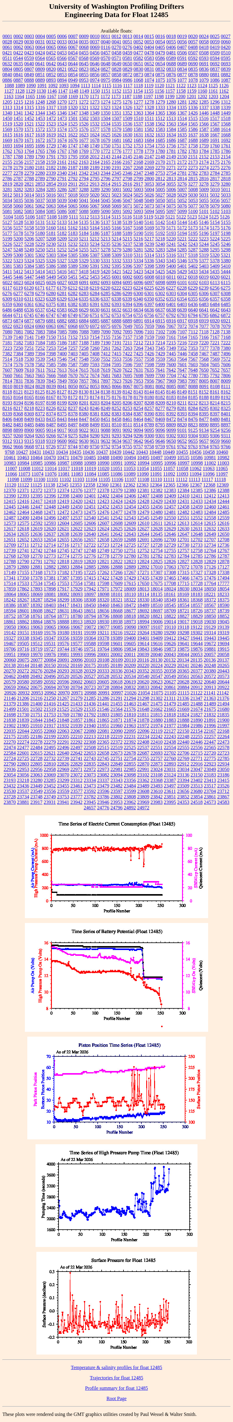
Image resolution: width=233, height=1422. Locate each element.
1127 (9, 91)
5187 (105, 233)
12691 (143, 539)
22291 (63, 742)
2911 (72, 184)
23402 (197, 780)
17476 (210, 577)
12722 (90, 545)
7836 (29, 381)
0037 (95, 41)
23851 (170, 796)
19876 (197, 649)
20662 (23, 687)
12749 (103, 550)
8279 (171, 408)
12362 (129, 484)
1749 (95, 145)
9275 (73, 435)
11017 (64, 468)
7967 (160, 381)
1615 (7, 134)
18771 (63, 616)
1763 (18, 151)
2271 (171, 167)
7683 (116, 375)
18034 (197, 588)
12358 (89, 484)
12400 (76, 495)
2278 (18, 173)
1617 (29, 134)
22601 (23, 753)
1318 (62, 107)
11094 (195, 474)
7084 (51, 331)
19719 (36, 649)
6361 (29, 304)
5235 (105, 244)
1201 (191, 96)
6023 (18, 282)
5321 (226, 255)
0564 (40, 58)
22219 (116, 736)
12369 (223, 484)
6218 (83, 288)
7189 (95, 342)
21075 (157, 692)
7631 (138, 370)
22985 (130, 769)
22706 (183, 753)
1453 (40, 118)
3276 (182, 184)
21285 (90, 698)
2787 (18, 178)
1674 (62, 140)
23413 (210, 780)
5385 (40, 266)
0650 (127, 63)
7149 (40, 337)
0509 (215, 52)
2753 (160, 173)
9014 (51, 430)
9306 (215, 435)
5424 (149, 271)
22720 (210, 753)
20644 (223, 681)
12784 (183, 556)
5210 (73, 238)
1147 (62, 91)
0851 (40, 74)
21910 (36, 725)
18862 (23, 621)
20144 (23, 665)
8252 (116, 408)
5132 (51, 222)
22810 (50, 763)
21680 (223, 709)
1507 (116, 118)
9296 (138, 435)
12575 (23, 523)
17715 (183, 583)
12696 (156, 539)
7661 (18, 375)
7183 (29, 342)
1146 (52, 91)
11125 (36, 484)
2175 (215, 162)
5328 (73, 260)
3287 (73, 189)
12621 (63, 528)
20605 (103, 681)
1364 (149, 112)
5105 (19, 216)
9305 (204, 435)
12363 (143, 484)
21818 (170, 714)
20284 (50, 670)
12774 (63, 556)
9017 (62, 430)
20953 (37, 692)
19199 (90, 632)
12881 (36, 567)
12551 (183, 517)
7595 (116, 364)
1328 (149, 107)
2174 (204, 162)
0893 (51, 80)
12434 (210, 501)
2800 (149, 178)
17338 (223, 572)
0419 (215, 47)
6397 (149, 304)
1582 (149, 129)
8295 (204, 408)
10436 (89, 452)
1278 (149, 102)
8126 (51, 391)
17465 (170, 577)
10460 (222, 452)
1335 (182, 107)
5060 (18, 205)
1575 (73, 129)
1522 (40, 123)
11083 (77, 474)
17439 (156, 577)
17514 (10, 583)
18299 (63, 599)
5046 (116, 200)
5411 (7, 271)
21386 (23, 703)
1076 (171, 80)
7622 (127, 370)
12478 (130, 512)
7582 (40, 364)
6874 (18, 320)
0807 (29, 69)
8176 (116, 397)
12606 (90, 523)
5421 (116, 271)
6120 (29, 288)
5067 (95, 205)
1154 (138, 91)
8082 (160, 386)
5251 (51, 249)
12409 (170, 495)
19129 (210, 627)
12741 (23, 550)
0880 (204, 74)
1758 (193, 145)
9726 (51, 446)
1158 (181, 91)
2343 (95, 173)
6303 (171, 293)
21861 (90, 720)
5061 (29, 205)
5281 (138, 249)
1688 (193, 140)
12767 (223, 550)
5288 (204, 249)
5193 (171, 233)
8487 (51, 424)
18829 (197, 616)
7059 (149, 326)
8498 (84, 424)
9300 (149, 435)
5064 (62, 205)
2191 (116, 167)
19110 (170, 627)
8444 (73, 419)
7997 (193, 381)
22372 (116, 742)
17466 (183, 577)
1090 (31, 85)
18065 (23, 594)
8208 (149, 402)
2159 (51, 162)
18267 (23, 599)
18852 (223, 616)
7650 (204, 370)
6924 (29, 326)
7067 (171, 326)
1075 (160, 80)
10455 (182, 452)
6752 (105, 315)
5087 (73, 211)
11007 (11, 468)
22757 (156, 758)
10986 (50, 463)
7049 (127, 326)
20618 (116, 681)
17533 (23, 583)
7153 (84, 337)
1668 (226, 134)
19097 (143, 627)
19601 (116, 643)
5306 (84, 255)
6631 (105, 309)
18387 (23, 605)
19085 (117, 627)
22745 (103, 758)
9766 (226, 446)
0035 (84, 41)
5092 (127, 211)
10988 (77, 463)
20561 (183, 676)
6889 (127, 320)
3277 (193, 184)
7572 (226, 359)
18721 (183, 610)
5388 (62, 266)
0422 (18, 52)
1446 (204, 112)
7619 (105, 370)
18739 (223, 610)
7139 (7, 337)
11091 (156, 474)
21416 (50, 703)
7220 (204, 342)
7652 (215, 370)
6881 (51, 320)
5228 (29, 244)
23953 (116, 802)
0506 (182, 52)
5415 (51, 271)
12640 (90, 534)
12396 (50, 495)
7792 (215, 375)
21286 (103, 698)
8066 (117, 386)
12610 (143, 523)
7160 (160, 337)
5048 (138, 200)
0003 (29, 36)
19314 (210, 632)
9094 (138, 430)
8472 (171, 419)
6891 (138, 320)
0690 (193, 63)
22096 (143, 731)
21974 (156, 725)
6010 (160, 277)
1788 (18, 156)
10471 (63, 457)
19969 (23, 654)
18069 (37, 594)
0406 (171, 47)
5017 (62, 195)
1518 (226, 118)
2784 (215, 173)
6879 (40, 320)
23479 (103, 785)
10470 (50, 457)
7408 (95, 353)
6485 (226, 304)
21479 (170, 703)
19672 (210, 643)
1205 (7, 102)
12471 (50, 512)
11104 (91, 479)
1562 (160, 123)
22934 (223, 763)
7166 (204, 337)
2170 (160, 162)
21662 (156, 709)
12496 (50, 517)
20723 (90, 687)
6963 (51, 326)
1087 (226, 80)
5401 (182, 266)
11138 (49, 484)
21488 (197, 703)
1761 (226, 145)
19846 (156, 649)
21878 (143, 720)
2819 (7, 184)
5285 (182, 249)
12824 (143, 561)
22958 (50, 769)
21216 (36, 698)
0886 (7, 80)
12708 (223, 539)
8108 (215, 386)
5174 (204, 227)
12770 (36, 556)
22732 (50, 758)
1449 (226, 112)
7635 (149, 370)
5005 (160, 189)
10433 (48, 452)
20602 (76, 681)
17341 (10, 577)
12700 (170, 539)
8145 (160, 391)
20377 (197, 670)
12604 (63, 523)
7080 (7, 331)
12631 (197, 528)
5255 (84, 249)
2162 (73, 162)
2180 (29, 167)
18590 (223, 605)
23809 (143, 796)
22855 (130, 763)
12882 (50, 567)
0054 (160, 41)
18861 (10, 621)
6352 (160, 298)
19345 (36, 638)
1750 (105, 145)
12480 (156, 512)
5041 (84, 200)
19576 (63, 643)
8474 (182, 419)
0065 (51, 47)
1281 (182, 102)
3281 (7, 189)
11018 (77, 468)
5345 (171, 260)
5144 (182, 222)
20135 (196, 660)
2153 (215, 156)
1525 (73, 123)
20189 (116, 665)
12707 (210, 539)
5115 (116, 216)
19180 (63, 632)
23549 (36, 791)
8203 (95, 402)
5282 (149, 249)
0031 (40, 41)
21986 (197, 725)
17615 (130, 583)
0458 (116, 52)
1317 (51, 107)
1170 (84, 96)
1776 (116, 151)
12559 (223, 517)
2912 (84, 184)
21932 (63, 725)
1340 (7, 112)
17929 (76, 588)
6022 (7, 282)
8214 (215, 402)
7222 (226, 342)
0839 (226, 69)
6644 (7, 315)
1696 (40, 145)
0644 (73, 63)
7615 (84, 370)
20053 (197, 654)
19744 (63, 649)
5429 (182, 271)
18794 (90, 616)
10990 (103, 463)
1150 (95, 91)
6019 (204, 277)
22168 (223, 731)
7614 (73, 370)
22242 (156, 736)
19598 (103, 643)
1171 (94, 96)
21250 (50, 698)
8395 (204, 413)
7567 (193, 359)
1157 (170, 91)
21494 (223, 703)
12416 (23, 501)
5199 (7, 238)
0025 (215, 36)
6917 (182, 320)
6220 (105, 288)
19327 (10, 638)
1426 (193, 112)
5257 (95, 249)
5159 (40, 227)
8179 (138, 397)
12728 (156, 545)
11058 (182, 468)
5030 (193, 195)
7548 (84, 359)
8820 (182, 424)
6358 (226, 298)
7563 (171, 359)
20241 (183, 665)
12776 (90, 556)
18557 (197, 605)
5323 (18, 260)
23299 (63, 780)
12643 (130, 534)
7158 (138, 337)
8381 (95, 413)
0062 (18, 47)
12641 (103, 534)
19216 (116, 632)
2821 (29, 184)
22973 (103, 769)
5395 (116, 266)
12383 (170, 490)
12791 (36, 561)
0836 (204, 69)
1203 (213, 96)
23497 (170, 785)
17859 (10, 588)
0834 (182, 69)
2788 (29, 178)
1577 (95, 129)
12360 (102, 484)
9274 (62, 435)
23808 (130, 796)
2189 (95, 167)
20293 (63, 670)
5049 (149, 200)
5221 (182, 238)
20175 (90, 665)
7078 (215, 326)
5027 (160, 195)
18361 (183, 599)
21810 (130, 714)
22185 (23, 736)
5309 (116, 255)
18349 (170, 599)
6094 (117, 282)
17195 (76, 572)
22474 (10, 747)
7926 (127, 381)
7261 (105, 348)
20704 (76, 687)
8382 (105, 413)
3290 (105, 189)
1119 (149, 85)
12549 (156, 517)
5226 (7, 244)
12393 (23, 495)
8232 (62, 408)
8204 (105, 402)
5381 (7, 266)
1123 (191, 85)
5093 (138, 211)
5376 (193, 260)
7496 (226, 353)
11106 (117, 479)
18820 (143, 616)
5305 (73, 255)
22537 (143, 747)
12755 (170, 550)
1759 (204, 145)
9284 (84, 435)
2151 (193, 156)
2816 (204, 178)
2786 (7, 178)
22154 (197, 731)
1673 (51, 140)
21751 (36, 714)
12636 (36, 534)
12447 (36, 506)
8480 (215, 419)
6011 (171, 277)
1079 (204, 80)
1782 (182, 151)
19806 (116, 649)
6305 (193, 293)
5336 (149, 260)
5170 (160, 227)
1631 (138, 134)
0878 (193, 74)
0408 (193, 47)
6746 (40, 315)
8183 (171, 397)
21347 (196, 698)
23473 (90, 785)
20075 (23, 660)
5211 (83, 238)
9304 (193, 435)
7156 (116, 337)
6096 (139, 282)
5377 (204, 260)
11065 (222, 468)
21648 (143, 709)
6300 (138, 293)
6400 (160, 304)
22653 (90, 753)
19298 (183, 632)
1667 (215, 134)
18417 (63, 605)
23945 (90, 802)
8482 (7, 424)
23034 (183, 769)
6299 (127, 293)
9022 (84, 430)
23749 (50, 796)
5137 (105, 222)
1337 (204, 107)
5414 (40, 271)
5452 (84, 277)
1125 (213, 85)
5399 (160, 266)
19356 (63, 638)
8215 (226, 402)
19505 (23, 643)
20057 (210, 654)
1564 (182, 123)
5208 (51, 238)
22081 (103, 731)
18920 (90, 621)
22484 (36, 747)
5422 (127, 271)
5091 (116, 211)
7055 (138, 326)
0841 (18, 74)
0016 (160, 36)
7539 (40, 359)
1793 (62, 156)
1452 (29, 118)
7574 (7, 364)
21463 (130, 703)
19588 (90, 643)
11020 (103, 468)
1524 (62, 123)
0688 (171, 63)
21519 (50, 709)
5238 (138, 244)
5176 (226, 227)
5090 (105, 211)
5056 (215, 200)
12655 (63, 539)
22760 (170, 758)
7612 (51, 370)
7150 (51, 337)
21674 (197, 709)
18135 (156, 594)
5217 (149, 238)
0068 (84, 47)
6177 (51, 288)
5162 (73, 227)
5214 (116, 238)
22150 (183, 731)
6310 (18, 298)
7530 (29, 359)
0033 (62, 41)
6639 (182, 309)
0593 (204, 58)
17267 (130, 572)
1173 (116, 96)
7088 (84, 331)
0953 (84, 80)
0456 (95, 52)
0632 (7, 63)
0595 (226, 58)
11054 (143, 468)
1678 (95, 140)
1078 (193, 80)
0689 (182, 63)
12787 (223, 556)
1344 (40, 112)
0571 (116, 58)
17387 (63, 577)
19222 (130, 632)
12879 (10, 567)
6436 (193, 304)
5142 (160, 222)
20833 (143, 687)
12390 (10, 495)
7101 (149, 331)
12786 (210, 556)
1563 (171, 123)
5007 (182, 189)
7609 (18, 370)
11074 (37, 474)
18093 (77, 594)
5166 (116, 227)
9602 (73, 441)
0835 (193, 69)
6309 (7, 298)
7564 (182, 359)
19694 (223, 643)
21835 (223, 714)
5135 (84, 222)
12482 (183, 512)
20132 (170, 660)
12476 (103, 512)
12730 (183, 545)
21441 (103, 703)
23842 (156, 796)
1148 (73, 91)
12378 (103, 490)
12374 (63, 490)
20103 (90, 660)
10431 (35, 452)
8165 (29, 397)
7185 (51, 342)
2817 (215, 178)
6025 (40, 282)
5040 (73, 200)
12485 (223, 512)
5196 (204, 233)
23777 (76, 796)
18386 (10, 605)
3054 (160, 184)
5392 (105, 266)
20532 (116, 676)
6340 (138, 298)
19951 (10, 654)
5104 (8, 216)
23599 (130, 791)
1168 (62, 96)
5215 (127, 238)
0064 (40, 47)
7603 (193, 364)
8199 (62, 402)
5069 (116, 205)
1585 (182, 129)
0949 (73, 80)
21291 (116, 698)
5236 (116, 244)
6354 (182, 298)
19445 (223, 638)
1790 (40, 156)
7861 (95, 381)
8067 (128, 386)
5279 (116, 249)
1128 (20, 91)
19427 (183, 638)
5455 (105, 277)
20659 (10, 687)
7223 (7, 348)
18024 (170, 588)
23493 (156, 785)
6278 (29, 293)
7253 (51, 348)
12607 (103, 523)
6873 (7, 320)
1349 (95, 112)
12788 (10, 561)
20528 (103, 676)
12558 (210, 517)
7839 (40, 381)
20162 (63, 665)
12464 (23, 512)
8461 (127, 419)
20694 (50, 687)
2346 (127, 173)
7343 (149, 348)
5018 (73, 195)
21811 (143, 714)
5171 (171, 227)
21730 (23, 714)
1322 (95, 107)
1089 (20, 85)
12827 (183, 561)
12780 (130, 556)
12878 (223, 561)
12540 (90, 517)
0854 (73, 74)
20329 (90, 670)
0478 (149, 52)
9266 (51, 435)
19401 (143, 638)
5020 (95, 195)
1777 (127, 151)
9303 (182, 435)
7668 (62, 375)
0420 (226, 47)
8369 (29, 413)
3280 (226, 184)
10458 (209, 452)
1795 (73, 156)
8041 (62, 386)
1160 (202, 91)
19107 (157, 627)
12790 (23, 561)
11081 (64, 474)
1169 (73, 96)
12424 (116, 501)
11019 (90, 468)
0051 (127, 41)
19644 (197, 643)
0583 (149, 58)
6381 (62, 304)
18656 (103, 610)
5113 (95, 216)
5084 (40, 211)
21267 (63, 698)
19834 (130, 649)
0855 (84, 74)
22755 (143, 758)
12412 (210, 495)
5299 (7, 255)
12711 (23, 545)
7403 (73, 353)
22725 (23, 758)
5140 (138, 222)
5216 (138, 238)
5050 (160, 200)
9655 (193, 441)
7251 (29, 348)
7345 (160, 348)
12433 (197, 501)
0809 (40, 69)
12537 (76, 517)
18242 (10, 599)
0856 (95, 74)
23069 (50, 774)
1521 (29, 123)
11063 (208, 468)
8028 (40, 386)
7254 (62, 348)
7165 (193, 337)
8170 (62, 397)
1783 (193, 151)
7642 (171, 370)
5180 (40, 233)
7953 (138, 381)
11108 (143, 479)
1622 (73, 134)
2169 (149, 162)
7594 (105, 364)
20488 (23, 676)
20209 (130, 665)
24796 (116, 807)
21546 (103, 709)
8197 (40, 402)
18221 (210, 594)
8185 (193, 397)
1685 (160, 140)
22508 (90, 747)
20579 (10, 681)
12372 (36, 490)
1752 (127, 145)
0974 (95, 80)
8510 (116, 424)
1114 (96, 85)
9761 (171, 446)
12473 (76, 512)
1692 (226, 140)
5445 (7, 277)
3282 (18, 189)
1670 (18, 140)
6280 (51, 293)
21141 (209, 692)
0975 (105, 80)
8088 (193, 386)
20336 (116, 670)
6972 (95, 326)
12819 (76, 561)
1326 (127, 107)
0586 (160, 58)
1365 (160, 112)
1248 (40, 102)
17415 (90, 577)
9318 (40, 441)
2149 (171, 156)
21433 (76, 703)
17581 (90, 583)
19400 (130, 638)
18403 (50, 605)
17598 (103, 583)
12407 (143, 495)
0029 (18, 41)
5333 (127, 260)
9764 (204, 446)
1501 (73, 118)
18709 (170, 610)
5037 (40, 200)
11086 (116, 474)
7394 (40, 353)
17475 (197, 577)
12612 (170, 523)
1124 (202, 85)
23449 (36, 785)
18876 (50, 621)
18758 (23, 616)
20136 (210, 660)
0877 (182, 74)
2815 (193, 178)
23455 (63, 785)
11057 (169, 468)
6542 (51, 309)
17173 (50, 572)
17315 (183, 572)
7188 (84, 342)
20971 (77, 692)
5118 (138, 216)
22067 (76, 731)
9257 (7, 435)
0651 (138, 63)
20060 (10, 660)
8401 (226, 413)
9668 (29, 446)
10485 (90, 457)
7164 (182, 337)
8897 (226, 424)
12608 (116, 523)
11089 (130, 474)
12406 (130, 495)
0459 (127, 52)
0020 (193, 36)
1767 (62, 151)
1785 (215, 151)
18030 (183, 588)
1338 (215, 107)
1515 (193, 118)
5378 (215, 260)
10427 (22, 452)
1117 (127, 85)
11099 (26, 479)
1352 (127, 112)
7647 (182, 370)
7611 (40, 370)
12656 (76, 539)
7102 (160, 331)
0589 (171, 58)
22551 (156, 747)
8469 (160, 419)
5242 (182, 244)
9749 (84, 446)
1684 (149, 140)
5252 (62, 249)
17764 (210, 583)
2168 (138, 162)
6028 (73, 282)
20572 (210, 676)
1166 (41, 96)
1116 (117, 85)
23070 (63, 774)
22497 (76, 747)
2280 (40, 173)
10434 (62, 452)
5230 (51, 244)
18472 (130, 605)
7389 (29, 353)
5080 (226, 205)
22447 (210, 742)
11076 (50, 474)
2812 (160, 178)
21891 (210, 720)
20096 (77, 660)
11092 (169, 474)
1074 (149, 80)
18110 (130, 594)
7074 (193, 326)
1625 (105, 134)
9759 (160, 446)
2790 (51, 178)
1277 (138, 102)
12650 (223, 534)
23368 (156, 780)
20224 (156, 665)
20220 (143, 665)
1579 (116, 129)
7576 (18, 364)
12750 (116, 550)
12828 (197, 561)
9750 (95, 446)
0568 (84, 58)
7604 (204, 364)
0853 (62, 74)
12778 (103, 556)
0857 (105, 74)
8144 (149, 391)
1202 (202, 96)
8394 (193, 413)
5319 (204, 255)
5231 (62, 244)
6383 (84, 304)
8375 (62, 413)
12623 (90, 528)
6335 (84, 298)
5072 (138, 205)
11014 (50, 468)
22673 (116, 753)
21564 (116, 709)
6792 (171, 315)
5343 (160, 260)
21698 (10, 714)
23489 (143, 785)
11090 (143, 474)
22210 (76, 736)
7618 (95, 370)
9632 (105, 441)
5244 (204, 244)
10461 (10, 457)
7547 (73, 359)
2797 (116, 178)
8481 (226, 419)
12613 (183, 523)
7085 (62, 331)
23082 (103, 774)
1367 (182, 112)
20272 (23, 670)
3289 (95, 189)
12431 (183, 501)
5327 (62, 260)
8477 (204, 419)
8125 (40, 391)
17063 (170, 567)
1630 (127, 134)
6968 (73, 326)
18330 (143, 599)
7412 (105, 353)
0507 (193, 52)
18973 (130, 621)
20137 (223, 660)
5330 (95, 260)
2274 (204, 167)
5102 (215, 211)
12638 (63, 534)
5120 (159, 216)
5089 (95, 211)
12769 (23, 556)
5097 (171, 211)
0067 (73, 47)
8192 (226, 397)
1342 (29, 112)
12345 (62, 484)
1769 (84, 151)
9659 (215, 441)
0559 (29, 58)
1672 (40, 140)
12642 (116, 534)
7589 (84, 364)
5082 (18, 211)
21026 (130, 692)
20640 (210, 681)
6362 (40, 304)
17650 (143, 583)
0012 (116, 36)
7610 (29, 370)
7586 (62, 364)
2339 (51, 173)
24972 (143, 807)
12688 (130, 539)
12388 (223, 490)
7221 (215, 342)
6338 (116, 298)
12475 (90, 512)
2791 (62, 178)
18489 (143, 605)
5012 (7, 195)
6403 (182, 304)
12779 (116, 556)
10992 (130, 463)
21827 (197, 714)
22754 (130, 758)
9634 (116, 441)
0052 (138, 41)
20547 (156, 676)
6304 (182, 293)
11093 (182, 474)
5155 (226, 222)
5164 (95, 227)
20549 (170, 676)
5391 (95, 266)
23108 (156, 774)
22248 (183, 736)
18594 (10, 610)
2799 (138, 178)
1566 (204, 123)
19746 (76, 649)
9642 (138, 441)
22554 (170, 747)
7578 (29, 364)
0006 (62, 36)
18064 (10, 594)
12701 (183, 539)
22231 (130, 736)
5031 (204, 195)
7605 (215, 364)
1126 (223, 85)
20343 (130, 670)
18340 (156, 599)
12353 (76, 484)
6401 (171, 304)
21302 (156, 698)
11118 (220, 479)
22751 (116, 758)
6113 (215, 282)
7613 (62, 370)
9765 (215, 446)
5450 (62, 277)
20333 (103, 670)
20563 (197, 676)
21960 (116, 725)
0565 (51, 58)
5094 (149, 211)
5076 (182, 205)
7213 (149, 342)
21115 (183, 692)
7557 (138, 359)
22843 (103, 763)
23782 (90, 796)
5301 (29, 255)
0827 (105, 69)
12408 (156, 495)
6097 (149, 282)
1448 (215, 112)
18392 (36, 605)
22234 (143, 736)
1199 (169, 96)
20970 (64, 692)
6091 (84, 282)
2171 (171, 162)
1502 (84, 118)
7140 (18, 337)
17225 (90, 572)
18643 (76, 610)
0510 (226, 52)
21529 (76, 709)
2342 (84, 173)
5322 (7, 260)
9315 (29, 441)
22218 (103, 736)
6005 (138, 277)
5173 (193, 227)
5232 (73, 244)
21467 (143, 703)
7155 (105, 337)
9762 (182, 446)
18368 (197, 599)
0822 (73, 69)
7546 (62, 359)
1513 (171, 118)
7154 (95, 337)
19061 (23, 627)
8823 (193, 424)
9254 (215, 430)
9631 (95, 441)
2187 (73, 167)
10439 (115, 452)
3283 (29, 189)
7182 (18, 342)
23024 (156, 769)
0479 (160, 52)
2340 (62, 173)
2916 (127, 184)
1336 (193, 107)
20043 (170, 654)
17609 (116, 583)
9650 (171, 441)
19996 (90, 654)
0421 (7, 52)
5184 (84, 233)
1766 (51, 151)
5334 (138, 260)
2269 (149, 167)
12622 (76, 528)
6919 (204, 320)
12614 (197, 523)
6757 (160, 315)
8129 (73, 391)
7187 (73, 342)
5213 (105, 238)
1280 (171, 102)
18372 (210, 599)
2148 (160, 156)
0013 (127, 36)
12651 (10, 539)
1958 (84, 156)
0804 (7, 69)
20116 (143, 660)
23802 (116, 796)
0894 (62, 80)
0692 (215, 63)
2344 (105, 173)
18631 (63, 610)
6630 (95, 309)
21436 (90, 703)
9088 (105, 430)
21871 (116, 720)
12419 (63, 501)
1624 (95, 134)
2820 (18, 184)
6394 (127, 304)
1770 (95, 151)
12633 (223, 528)
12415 (10, 501)
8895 (215, 424)
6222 (116, 288)
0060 (226, 41)
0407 (182, 47)
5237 (127, 244)
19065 (50, 627)
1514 (182, 118)
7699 (149, 375)
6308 (226, 293)
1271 (73, 102)
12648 (197, 534)
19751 (90, 649)
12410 (183, 495)
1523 (51, 123)
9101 (182, 430)
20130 (156, 660)
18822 (170, 616)
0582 (138, 58)
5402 (193, 266)
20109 (117, 660)
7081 (18, 331)
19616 (156, 643)
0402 (138, 47)
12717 (76, 545)
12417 (36, 501)
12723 (103, 545)
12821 (103, 561)
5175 (215, 227)
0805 (18, 69)
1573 (51, 129)
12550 (170, 517)
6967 (62, 326)
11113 (194, 479)
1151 (105, 91)
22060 (50, 731)
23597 (116, 791)
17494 (223, 577)
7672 (84, 375)
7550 (95, 359)
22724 (10, 758)
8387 (138, 413)
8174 (95, 397)
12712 (36, 545)
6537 (40, 309)
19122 (196, 627)
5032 (215, 195)
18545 (170, 605)
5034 (7, 200)
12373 (50, 490)
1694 (18, 145)
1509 (127, 118)
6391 (95, 304)
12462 (10, 512)
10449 (169, 452)
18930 (103, 621)
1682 (127, 140)
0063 (29, 47)
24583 (223, 802)
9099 (171, 430)
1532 (95, 123)
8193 (7, 402)
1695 (29, 145)
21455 (116, 703)
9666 (18, 446)
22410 (156, 742)
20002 (116, 654)
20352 (143, 670)
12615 (210, 523)
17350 (23, 577)
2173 (193, 162)
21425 (63, 703)
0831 (149, 69)
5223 (204, 238)
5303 (51, 255)
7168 (226, 337)
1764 (29, 151)
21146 (10, 698)
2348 (149, 173)
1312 (226, 102)
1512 (160, 118)
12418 (50, 501)
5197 (215, 233)
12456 (156, 506)
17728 (197, 583)
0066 (62, 47)
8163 (7, 397)
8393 (182, 413)
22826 (63, 763)
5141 (149, 222)
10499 (170, 457)
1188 (137, 96)
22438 (170, 742)
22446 (197, 742)
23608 (143, 791)
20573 (223, 676)
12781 (143, 556)
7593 (95, 364)
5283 (160, 249)
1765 (40, 151)
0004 (40, 36)
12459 (197, 506)
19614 (143, 643)
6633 (127, 309)
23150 (197, 774)
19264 (143, 632)
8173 (84, 397)
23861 (210, 796)
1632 (149, 134)
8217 (18, 408)
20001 (103, 654)
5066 (84, 205)
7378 (215, 348)
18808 (116, 616)
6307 (215, 293)
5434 (204, 271)
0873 (138, 74)
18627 (50, 610)
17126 (210, 567)
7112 (193, 331)
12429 (156, 501)
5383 (18, 266)
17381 (50, 577)
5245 (215, 244)
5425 (160, 271)
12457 (170, 506)
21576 (130, 709)
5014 (29, 195)
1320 (73, 107)
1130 (41, 91)
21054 (144, 692)
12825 (156, 561)
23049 (210, 769)
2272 (182, 167)
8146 (171, 391)
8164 (18, 397)
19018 (197, 621)
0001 (7, 36)
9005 (40, 430)
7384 (18, 353)
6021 (226, 277)
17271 (143, 572)
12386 (210, 490)
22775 (210, 758)
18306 (76, 599)
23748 (36, 796)
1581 (138, 129)
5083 (29, 211)
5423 (138, 271)
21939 (76, 725)
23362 (143, 780)
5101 (204, 211)
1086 (215, 80)
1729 (51, 145)
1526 (84, 123)
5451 (73, 277)
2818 (226, 178)
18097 (90, 594)
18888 (63, 621)
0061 (7, 47)
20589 (36, 681)
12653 (36, 539)
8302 (215, 408)
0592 (193, 58)
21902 (10, 725)
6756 (149, 315)
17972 (116, 588)
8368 (18, 413)
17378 (36, 577)
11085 (103, 474)
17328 (210, 572)
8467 (149, 419)
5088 (84, 211)
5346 (182, 260)
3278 (204, 184)
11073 (24, 474)
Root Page (116, 1398)
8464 (138, 419)
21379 (10, 703)
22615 (36, 753)
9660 (226, 441)
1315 (29, 107)
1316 (40, 107)
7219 (193, 342)
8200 (73, 402)
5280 (127, 249)
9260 (18, 435)
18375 (223, 599)
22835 (90, 763)
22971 (76, 769)
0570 (105, 58)
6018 (193, 277)
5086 (62, 211)
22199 (50, 736)
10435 (75, 452)
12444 (223, 501)
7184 (40, 342)
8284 (193, 408)
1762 (7, 151)
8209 (160, 402)
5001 (116, 189)
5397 (138, 266)
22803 (23, 763)
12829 (210, 561)
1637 (193, 134)
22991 (143, 769)
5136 (95, 222)
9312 (7, 441)
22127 (170, 731)
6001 (116, 277)
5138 (116, 222)
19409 (156, 638)
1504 (105, 118)
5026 (149, 195)
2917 (138, 184)
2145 (127, 156)
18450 (90, 605)
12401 (90, 495)
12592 (36, 523)
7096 (139, 331)
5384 (29, 266)
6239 (203, 288)
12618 (23, 528)
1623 (84, 134)
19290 (170, 632)
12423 (103, 501)
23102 (143, 774)
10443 (142, 452)
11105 (104, 479)
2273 (193, 167)
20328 (76, 670)
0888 (29, 80)
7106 (171, 331)
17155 (23, 572)
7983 (182, 381)
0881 (215, 74)
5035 (18, 200)
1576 (84, 129)
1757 (182, 145)
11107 (130, 479)
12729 (170, 545)
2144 (116, 156)
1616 (18, 134)
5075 (171, 205)
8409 (29, 419)
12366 (183, 484)
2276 (226, 167)
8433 (40, 419)
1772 (105, 151)
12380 (130, 490)
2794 (84, 178)
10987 (63, 463)
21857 (76, 720)
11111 (169, 479)
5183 (73, 233)
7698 (138, 375)
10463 (23, 457)
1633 (160, 134)
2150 (182, 156)
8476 (193, 419)
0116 (105, 47)
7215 (171, 342)
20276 (36, 670)
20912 (197, 687)
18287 (36, 599)
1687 (182, 140)
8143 (138, 391)
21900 (223, 720)
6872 (226, 315)
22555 (183, 747)
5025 (138, 195)
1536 (127, 123)
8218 (29, 408)
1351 (116, 112)
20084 (50, 660)
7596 (127, 364)
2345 (116, 173)
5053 (193, 200)
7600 (171, 364)
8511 (127, 424)
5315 (160, 255)
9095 (149, 430)
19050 (10, 627)
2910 (62, 184)
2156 (18, 162)
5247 (7, 249)
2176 (226, 162)
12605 (76, 523)
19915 (223, 649)
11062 (195, 468)
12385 (197, 490)
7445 (171, 353)
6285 (105, 293)
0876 (171, 74)
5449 (51, 277)
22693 (156, 753)
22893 (170, 763)
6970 (84, 326)
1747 (73, 145)
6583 (62, 309)
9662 (7, 446)
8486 (40, 424)
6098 (160, 282)
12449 (63, 506)
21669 (183, 709)
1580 (127, 129)
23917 (36, 802)
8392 (171, 413)
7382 (7, 353)
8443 (62, 419)
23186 (223, 774)
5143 (171, 222)
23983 (156, 802)
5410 (226, 266)
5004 (149, 189)
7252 (40, 348)
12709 (10, 545)
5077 (193, 205)
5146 (204, 222)
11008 (24, 468)
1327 (138, 107)
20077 (37, 660)
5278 (105, 249)
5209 (62, 238)
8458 (116, 419)
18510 (156, 605)
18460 (103, 605)
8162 (226, 391)
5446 (18, 277)
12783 (170, 556)
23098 (130, 774)
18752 (10, 616)
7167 (215, 337)
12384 (183, 490)
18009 (130, 588)
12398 (63, 495)
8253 (127, 408)
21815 (156, 714)
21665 (170, 709)
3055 (171, 184)
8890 (204, 424)
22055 (36, 731)
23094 (116, 774)
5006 (171, 189)
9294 (127, 435)
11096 (208, 474)
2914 (105, 184)
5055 (204, 200)
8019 (18, 386)
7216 (182, 342)
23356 (130, 780)
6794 (193, 315)
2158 (40, 162)
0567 (73, 58)
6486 (7, 309)
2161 (62, 162)
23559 (63, 791)
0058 (204, 41)
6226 (160, 288)
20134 (183, 660)
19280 (156, 632)
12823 (130, 561)
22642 (76, 753)
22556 (197, 747)
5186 (95, 233)
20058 (223, 654)
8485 (29, 424)
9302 (171, 435)
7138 (225, 331)
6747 (51, 315)
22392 (130, 742)
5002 (127, 189)
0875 (160, 74)
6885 (95, 320)
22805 (36, 763)
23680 (197, 791)
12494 (36, 517)
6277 (18, 293)
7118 (203, 331)
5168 (138, 227)
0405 (160, 47)
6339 (127, 298)
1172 (105, 96)
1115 (106, 85)
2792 (73, 178)
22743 (90, 758)
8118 (7, 391)
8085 (171, 386)
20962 (50, 692)
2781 (182, 173)
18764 (50, 616)
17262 (103, 572)
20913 (210, 687)
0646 (95, 63)
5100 (193, 211)
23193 (10, 780)
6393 (116, 304)
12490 (23, 517)
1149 (84, 91)
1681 (116, 140)
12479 (143, 512)
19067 (77, 627)
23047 (197, 769)
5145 (193, 222)
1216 (29, 102)
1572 (40, 129)
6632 (116, 309)
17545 (50, 583)
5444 (226, 271)
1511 (149, 118)
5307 (95, 255)
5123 (192, 216)
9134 (204, 430)
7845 (51, 381)
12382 (156, 490)
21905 (23, 725)
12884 (76, 567)
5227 (18, 244)
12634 (10, 534)
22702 (170, 753)
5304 (62, 255)
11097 (222, 474)
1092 (53, 85)
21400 (36, 703)
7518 (18, 359)
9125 (193, 430)
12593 (50, 523)
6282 (73, 293)
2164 (95, 162)
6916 (171, 320)
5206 (29, 238)
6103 (204, 282)
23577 (76, 791)
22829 (76, 763)
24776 (103, 807)
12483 (197, 512)
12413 (223, 495)
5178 (18, 233)
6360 (18, 304)
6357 (215, 298)
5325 (40, 260)
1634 (171, 134)
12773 (50, 556)
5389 (73, 266)
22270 (10, 742)
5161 (62, 227)
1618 (40, 134)
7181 (7, 342)
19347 (50, 638)
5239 (149, 244)
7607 (7, 370)
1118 (138, 85)
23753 (63, 796)
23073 (90, 774)
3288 (84, 189)
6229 (193, 288)
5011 (225, 189)
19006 (156, 621)
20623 (156, 681)
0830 (138, 69)
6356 (204, 298)
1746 (62, 145)
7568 (204, 359)
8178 (127, 397)
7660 (7, 375)
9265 (40, 435)
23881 (23, 802)
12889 (130, 567)
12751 (130, 550)
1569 (7, 129)
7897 (105, 381)
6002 (127, 277)
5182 (62, 233)
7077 (204, 326)
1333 (160, 107)
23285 (50, 780)
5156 (7, 227)
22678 (130, 753)
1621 (62, 134)
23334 (90, 780)
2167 (127, 162)
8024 (29, 386)
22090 (116, 731)
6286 (116, 293)
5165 (105, 227)
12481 (170, 512)
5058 (7, 205)
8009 (226, 381)
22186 (36, 736)
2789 (40, 178)
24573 (210, 802)
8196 (29, 402)
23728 (10, 796)
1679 (105, 140)
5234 (95, 244)
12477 (116, 512)
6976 (116, 326)
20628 (183, 681)
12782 (156, 556)
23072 (76, 774)
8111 (226, 386)
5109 (63, 216)
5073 (149, 205)
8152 (204, 391)
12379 (116, 490)
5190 (138, 233)
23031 (170, 769)
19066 (63, 627)
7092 (117, 331)
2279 (29, 173)
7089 (95, 331)
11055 (156, 468)
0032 (51, 41)
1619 (51, 134)
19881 (210, 649)
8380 (84, 413)
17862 (23, 588)
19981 (63, 654)
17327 (197, 572)
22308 (90, 742)
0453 (62, 52)
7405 (84, 353)
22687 (143, 753)
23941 (63, 802)
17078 (197, 567)
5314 (149, 255)
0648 (105, 63)
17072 (183, 567)
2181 (40, 167)
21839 (23, 720)
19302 (197, 632)
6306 (204, 293)
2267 (127, 167)
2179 (18, 167)
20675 (36, 687)
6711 (18, 315)
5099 (182, 211)
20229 (170, 665)
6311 (29, 298)
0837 (215, 69)
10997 (183, 463)
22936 (10, 769)
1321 (84, 107)
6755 (138, 315)
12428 (143, 501)
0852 (51, 74)
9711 (40, 446)
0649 (116, 63)
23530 (10, 791)
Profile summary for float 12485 (116, 1388)
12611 (156, 523)
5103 (226, 211)
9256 (226, 430)
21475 (156, 703)
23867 (223, 796)
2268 (138, 167)
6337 (105, 298)
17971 (103, 588)
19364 (90, 638)
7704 (171, 375)
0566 (62, 58)
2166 (116, 162)
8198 (51, 402)
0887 (18, 80)
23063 (36, 774)
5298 (226, 249)
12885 (90, 567)
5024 (127, 195)
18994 (143, 621)
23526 (223, 785)
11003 (223, 463)
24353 (183, 802)
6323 (40, 298)
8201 (84, 402)
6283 (84, 293)
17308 (170, 572)
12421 (90, 501)
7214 (160, 342)
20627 (170, 681)
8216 (7, 408)
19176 (50, 632)
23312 (76, 780)
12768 (10, 556)
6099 (171, 282)
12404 (116, 495)
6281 (62, 293)
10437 (102, 452)
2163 (84, 162)
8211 (182, 402)
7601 (182, 364)
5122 (181, 216)
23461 (76, 785)
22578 (223, 747)
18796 (103, 616)
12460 (210, 506)
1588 (215, 129)
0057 (193, 41)
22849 (116, 763)
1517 (215, 118)
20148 (36, 665)
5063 (51, 205)
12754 (156, 550)
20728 (103, 687)
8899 (18, 430)
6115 (225, 282)
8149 (182, 391)
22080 (90, 731)
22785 (223, 758)
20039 (143, 654)
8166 (40, 397)
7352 (182, 348)
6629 (84, 309)
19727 (50, 649)
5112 (84, 216)
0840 (7, 74)
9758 (149, 446)
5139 (127, 222)
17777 (223, 583)
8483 (18, 424)
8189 (215, 397)
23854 (197, 796)
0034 (73, 41)
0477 (138, 52)
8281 (182, 408)
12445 (10, 506)
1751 (116, 145)
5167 (127, 227)
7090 (106, 331)
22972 (90, 769)
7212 (138, 342)
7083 (40, 331)
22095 (130, 731)
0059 (215, 41)
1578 (105, 129)
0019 (182, 36)
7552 (105, 359)
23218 (23, 780)
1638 (204, 134)
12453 (116, 506)
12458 (183, 506)
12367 (196, 484)
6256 (214, 288)
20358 (170, 670)
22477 (23, 747)
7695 (127, 375)
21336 (183, 698)
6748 (62, 315)
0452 (51, 52)
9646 (160, 441)
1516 (204, 118)
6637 (160, 309)
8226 (51, 408)
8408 (18, 419)
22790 (10, 763)
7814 (7, 381)
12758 (197, 550)
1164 (19, 96)
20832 (130, 687)
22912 (183, 763)
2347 (138, 173)
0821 (62, 69)
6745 (29, 315)
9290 (95, 435)
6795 (204, 315)
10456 (195, 452)
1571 (29, 129)
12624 (103, 528)
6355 (193, 298)
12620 (50, 528)
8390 (149, 413)
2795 (95, 178)
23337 (103, 780)
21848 (63, 720)
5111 (73, 216)
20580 (23, 681)
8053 (95, 386)
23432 (10, 785)
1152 (116, 91)
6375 (51, 304)
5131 (40, 222)
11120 (10, 484)
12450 (76, 506)
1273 (95, 102)
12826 (170, 561)
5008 (193, 189)
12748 (90, 550)
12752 (143, 550)
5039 (62, 200)
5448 (40, 277)
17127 (223, 567)
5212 (95, 238)
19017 (183, 621)
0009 (84, 36)
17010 (156, 567)
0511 (7, 58)
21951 (103, 725)
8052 (84, 386)
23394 (183, 780)
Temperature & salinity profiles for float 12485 (116, 1367)
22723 (223, 753)
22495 (50, 747)
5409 (215, 266)
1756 (171, 145)
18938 (116, 621)
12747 (76, 550)
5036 (29, 200)
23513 (197, 785)
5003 (138, 189)
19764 (103, 649)
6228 (182, 288)
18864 (36, 621)
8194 (18, 402)
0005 (51, 36)
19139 (223, 627)
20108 (103, 660)
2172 (182, 162)
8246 (95, 408)
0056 (182, 41)
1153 (127, 91)
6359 (7, 304)
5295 (215, 249)
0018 (171, 36)
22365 (103, 742)
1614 (226, 129)
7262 (116, 348)
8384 (127, 413)
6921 (226, 320)
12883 (63, 567)
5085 (51, 211)
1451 (18, 118)
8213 (204, 402)
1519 (7, 123)
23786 (103, 796)
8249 (105, 408)
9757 (138, 446)
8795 (160, 424)
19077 (103, 627)
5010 (215, 189)
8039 (51, 386)
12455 (143, 506)
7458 (193, 353)
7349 (171, 348)
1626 (116, 134)
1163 (8, 96)
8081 (149, 386)
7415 (116, 353)
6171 (40, 288)
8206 (127, 402)
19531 (50, 643)
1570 (18, 129)
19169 (36, 632)
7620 (116, 370)
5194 (182, 233)
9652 (182, 441)
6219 (94, 288)
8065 (106, 386)
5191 (149, 233)
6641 (204, 309)
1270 (62, 102)
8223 (40, 408)
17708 (170, 583)
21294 (130, 698)
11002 (210, 463)
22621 (50, 753)
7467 (204, 353)
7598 (149, 364)
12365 (169, 484)
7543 (51, 359)
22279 (50, 742)
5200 (18, 238)
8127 (62, 391)
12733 (197, 545)
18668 (116, 610)
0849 (29, 74)
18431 (76, 605)
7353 (193, 348)
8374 (51, 413)
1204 (224, 96)
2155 (7, 162)
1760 (215, 145)
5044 (95, 200)
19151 (23, 632)
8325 (226, 408)
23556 (50, 791)
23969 (143, 802)
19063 (37, 627)
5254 (73, 249)
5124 (203, 216)
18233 (223, 594)
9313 (18, 441)
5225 (226, 238)
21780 (76, 714)
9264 (29, 435)
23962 (130, 802)
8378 (73, 413)
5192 (160, 233)
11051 (116, 468)
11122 (23, 484)
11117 (207, 479)
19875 (183, 649)
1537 (138, 123)
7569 (215, 359)
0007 (73, 36)
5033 (226, 195)
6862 (215, 315)
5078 (204, 205)
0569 (95, 58)
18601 (23, 610)
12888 (116, 567)
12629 (170, 528)
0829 (127, 69)
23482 (116, 785)
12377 (90, 490)
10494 (130, 457)
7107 (182, 331)
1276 (127, 102)
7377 (204, 348)
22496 (63, 747)
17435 (143, 577)
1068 (138, 80)
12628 (156, 528)
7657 (226, 370)
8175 (105, 397)
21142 (223, 692)
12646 (170, 534)
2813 (171, 178)
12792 (50, 561)
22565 (210, 747)
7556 (127, 359)
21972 (143, 725)
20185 (103, 665)
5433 (193, 271)
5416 (62, 271)
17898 (50, 588)
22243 (170, 736)
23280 (36, 780)
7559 (160, 359)
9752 (105, 446)
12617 (10, 528)
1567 (215, 123)
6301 (149, 293)
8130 (84, 391)
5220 (171, 238)
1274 (105, 102)
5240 (160, 244)
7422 (127, 353)
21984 (183, 725)
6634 (138, 309)
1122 (181, 85)
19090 (130, 627)
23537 (23, 791)
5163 (84, 227)
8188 (204, 397)
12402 (103, 495)
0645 (84, 63)
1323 (105, 107)
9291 (105, 435)
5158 (29, 227)
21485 (183, 703)
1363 (138, 112)
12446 (23, 506)
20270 (10, 670)
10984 (23, 463)
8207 (138, 402)
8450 (95, 419)
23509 (183, 785)
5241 (171, 244)
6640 (193, 309)
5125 (214, 216)
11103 (78, 479)
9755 (127, 446)
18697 (156, 610)
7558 (149, 359)
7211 (127, 342)
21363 (210, 698)
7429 (160, 353)
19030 (210, 621)
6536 (29, 309)
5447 (29, 277)
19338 (23, 638)
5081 (7, 211)
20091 (63, 660)
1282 (193, 102)
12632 (210, 528)
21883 (170, 720)
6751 (95, 315)
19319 (223, 632)
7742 (182, 375)
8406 (7, 419)
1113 (85, 85)
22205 (63, 736)
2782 (193, 173)
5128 (18, 222)
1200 (180, 96)
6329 (62, 298)
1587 (204, 129)
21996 (210, 725)
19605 (130, 643)
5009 (204, 189)
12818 (63, 561)
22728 (36, 758)
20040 (156, 654)
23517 (210, 785)
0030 (29, 41)
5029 (182, 195)
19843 (143, 649)
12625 (116, 528)
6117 (7, 288)
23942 (76, 802)
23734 (23, 796)
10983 (10, 463)
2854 (51, 184)
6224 (138, 288)
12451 (90, 506)
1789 (29, 156)
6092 (95, 282)
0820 (51, 69)
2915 (116, 184)
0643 (62, 63)
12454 (130, 506)
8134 (95, 391)
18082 (63, 594)
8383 (116, 413)
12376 (76, 490)
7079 (226, 326)
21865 (103, 720)
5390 (84, 266)
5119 (148, 216)
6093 (106, 282)
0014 (138, 36)
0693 (226, 63)
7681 (105, 375)
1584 (171, 129)
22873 (156, 763)
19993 (76, 654)
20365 (183, 670)
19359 (76, 638)
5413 (29, 271)
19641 (183, 643)
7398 (51, 353)
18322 (130, 599)
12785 (197, 556)
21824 (183, 714)
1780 (160, 151)
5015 (40, 195)
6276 (7, 293)
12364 (156, 484)
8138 (105, 391)
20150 (50, 665)
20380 (210, 670)
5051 (171, 200)
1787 (7, 156)
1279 (160, 102)
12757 (183, 550)
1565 (193, 123)
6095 (128, 282)
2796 (105, 178)
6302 (160, 293)
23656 (183, 791)
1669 (7, 140)
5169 (149, 227)
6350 (149, 298)
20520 (63, 676)
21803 (103, 714)
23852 (183, 796)
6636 (149, 309)
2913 (95, 184)
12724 (116, 545)
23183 (210, 774)
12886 (103, 567)
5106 (30, 216)
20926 (10, 692)
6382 (73, 304)
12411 (196, 495)
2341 (73, 173)
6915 (160, 320)
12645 (156, 534)
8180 (149, 397)
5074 (160, 205)
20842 (156, 687)
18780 (76, 616)
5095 (160, 211)
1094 (74, 85)
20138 (10, 665)
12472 (63, 512)
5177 (7, 233)
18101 (117, 594)
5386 (51, 266)
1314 (18, 107)
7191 (116, 342)
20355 (156, 670)
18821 (156, 616)
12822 (116, 561)
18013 (143, 588)
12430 (170, 501)
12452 (103, 506)
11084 (90, 474)
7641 (160, 370)
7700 (160, 375)
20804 (116, 687)
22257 (210, 736)
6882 (62, 320)
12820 (90, 561)
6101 (182, 282)
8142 (127, 391)
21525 (63, 709)
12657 (90, 539)
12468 (36, 512)
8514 (138, 424)
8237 (73, 408)
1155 (149, 91)
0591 (182, 58)
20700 (63, 687)
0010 (95, 36)
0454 (73, 52)
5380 (226, 260)
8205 (116, 402)
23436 (23, 785)
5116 (127, 216)
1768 (73, 151)
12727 (143, 545)
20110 (130, 660)
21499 (10, 709)
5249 (29, 249)
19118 (183, 627)
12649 (210, 534)
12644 (143, 534)
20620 (143, 681)
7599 (160, 364)
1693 (7, 145)
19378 (103, 638)
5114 (105, 216)
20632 (197, 681)
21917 (50, 725)
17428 (116, 577)
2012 (95, 156)
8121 (18, 391)
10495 (143, 457)
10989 (90, 463)
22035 (10, 731)
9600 (62, 441)
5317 (182, 255)
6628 (73, 309)
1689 (204, 140)
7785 (204, 375)
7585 (51, 364)
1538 (149, 123)
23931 (50, 802)
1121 (170, 85)
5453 (95, 277)
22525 (130, 747)
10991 (117, 463)
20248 (210, 665)
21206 (23, 698)
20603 (90, 681)
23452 (50, 785)
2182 (51, 167)
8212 (193, 402)
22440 (183, 742)
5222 (193, 238)
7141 (29, 337)
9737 (62, 446)
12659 (116, 539)
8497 (73, 424)
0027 (226, 36)
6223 (127, 288)
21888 (183, 720)
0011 (105, 36)
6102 (193, 282)
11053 (130, 468)
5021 (105, 195)
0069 (95, 47)
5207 (40, 238)
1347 (73, 112)
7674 (95, 375)
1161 (213, 91)
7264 (138, 348)
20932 (24, 692)
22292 (76, 742)
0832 (160, 69)
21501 (23, 709)
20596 (63, 681)
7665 (40, 375)
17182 (63, 572)
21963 (130, 725)
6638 (171, 309)
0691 (204, 63)
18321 (116, 599)
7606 (226, 364)
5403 (204, 266)
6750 (84, 315)
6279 (40, 293)
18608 (36, 610)
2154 (226, 156)
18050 (210, 588)
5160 (51, 227)
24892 (130, 807)
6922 (7, 326)
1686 (171, 140)
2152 (204, 156)
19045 (223, 621)
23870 (10, 802)
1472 (51, 118)
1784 (204, 151)
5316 (171, 255)
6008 (149, 277)
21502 (36, 709)
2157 (29, 162)
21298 (143, 698)
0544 (18, 58)
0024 (204, 36)
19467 (10, 643)
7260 (95, 348)
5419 (95, 271)
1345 (51, 112)
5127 (7, 222)
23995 (170, 802)
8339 (7, 413)
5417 (73, 271)
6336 (95, 298)
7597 (138, 364)
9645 (149, 441)
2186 (62, 167)
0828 (116, 69)
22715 (197, 753)
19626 (170, 643)
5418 (84, 271)
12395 (36, 495)
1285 (204, 102)
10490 (116, 457)
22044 (23, 731)
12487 (10, 517)
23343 (116, 780)
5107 (41, 216)
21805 (116, 714)
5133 (62, 222)
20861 (170, 687)
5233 (84, 244)
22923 (210, 763)
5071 (127, 205)
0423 (29, 52)
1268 (51, 102)
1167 (51, 96)
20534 (130, 676)
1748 (84, 145)
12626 (130, 528)
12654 (50, 539)
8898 (7, 430)
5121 (170, 216)
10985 (37, 463)
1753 (138, 145)
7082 (29, 331)
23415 (223, 780)
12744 (50, 550)
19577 (76, 643)
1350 (105, 112)
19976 (50, 654)
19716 (23, 649)
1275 (116, 102)
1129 (30, 91)
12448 (50, 506)
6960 (40, 326)
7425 (138, 353)
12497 (63, 517)
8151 (193, 391)
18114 (143, 594)
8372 (40, 413)
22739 (63, 758)
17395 (76, 577)
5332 (116, 260)
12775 (76, 556)
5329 (84, 260)
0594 (215, 58)
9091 (116, 430)
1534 (105, 123)
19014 (170, 621)
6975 (105, 326)
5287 (193, 249)
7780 (193, 375)
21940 (90, 725)
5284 (171, 249)
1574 (62, 129)
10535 (183, 457)
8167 (51, 397)
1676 (73, 140)
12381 (143, 490)
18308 (90, 599)
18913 (76, 621)
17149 (10, 572)
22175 (10, 736)
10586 (197, 457)
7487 (215, 353)
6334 (73, 298)
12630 (183, 528)
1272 (84, 102)
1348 (84, 112)
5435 (215, 271)
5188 (116, 233)
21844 (36, 720)
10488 (103, 457)
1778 (138, 151)
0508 (204, 52)
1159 (191, 91)
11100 (39, 479)
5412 (18, 271)
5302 (40, 255)
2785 (226, 173)
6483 (204, 304)
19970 (36, 654)
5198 (226, 233)
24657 (90, 807)
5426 (171, 271)
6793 (182, 315)
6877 (29, 320)
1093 (64, 85)
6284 (95, 293)
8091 (204, 386)
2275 (215, 167)
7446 (182, 353)
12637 (50, 534)
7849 (62, 381)
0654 (160, 63)
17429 (130, 577)
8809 (171, 424)
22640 (63, 753)
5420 (105, 271)
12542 (116, 517)
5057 (226, 200)
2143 (105, 156)
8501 (105, 424)
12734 (210, 545)
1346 (62, 112)
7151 (62, 337)
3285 (51, 189)
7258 (84, 348)
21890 (197, 720)
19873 (170, 649)
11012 (37, 468)
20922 (223, 687)
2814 (182, 178)
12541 (103, 517)
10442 (129, 452)
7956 (149, 381)
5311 (138, 255)
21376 (223, 698)
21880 (156, 720)
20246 (197, 665)
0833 (171, 69)
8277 (160, 408)
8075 (139, 386)
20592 (50, 681)
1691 (215, 140)
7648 (193, 370)
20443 (223, 670)
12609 (130, 523)
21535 (90, 709)
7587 (73, 364)
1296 (215, 102)
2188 (84, 167)
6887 (105, 320)
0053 (149, 41)
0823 (84, 69)
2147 (149, 156)
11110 (156, 479)
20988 (90, 692)
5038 (51, 200)
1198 (159, 96)
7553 (116, 359)
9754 (116, 446)
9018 (73, 430)
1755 (160, 145)
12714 (50, 545)
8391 (160, 413)
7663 (29, 375)
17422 (103, 577)
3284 (40, 189)
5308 (105, 255)
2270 (160, 167)
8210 (171, 402)
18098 (103, 594)
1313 (7, 107)
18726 (197, 610)
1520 (18, 123)
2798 (127, 178)
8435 (51, 419)
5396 (127, 266)
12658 (103, 539)
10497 (156, 457)
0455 (84, 52)
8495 (62, 424)
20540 (143, 676)
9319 (51, 441)
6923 (18, 326)
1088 (9, 85)
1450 (7, 118)
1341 (18, 112)
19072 (90, 627)
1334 (171, 107)
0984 (116, 80)
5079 (215, 205)
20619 (130, 681)
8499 (95, 424)
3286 (62, 189)
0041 (116, 41)
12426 (130, 501)
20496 (50, 676)
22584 (10, 753)
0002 (18, 36)
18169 (183, 594)
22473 (223, 742)
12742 (36, 550)
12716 (63, 545)
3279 (215, 184)
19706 (10, 649)
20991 (104, 692)
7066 (160, 326)
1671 (29, 140)
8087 (182, 386)
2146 (138, 156)
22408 (143, 742)
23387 (170, 780)
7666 (51, 375)
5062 (40, 205)
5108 (52, 216)
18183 (196, 594)
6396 (138, 304)
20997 (117, 692)
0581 (127, 58)
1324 (116, 107)
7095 (128, 331)
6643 (226, 309)
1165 (30, 96)
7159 (149, 337)
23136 (183, 774)
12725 (130, 545)
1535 (116, 123)
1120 (159, 85)
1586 (193, 129)
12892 (143, 567)
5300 (18, 255)
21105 (170, 692)
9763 (193, 446)
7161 (171, 337)
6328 (51, 298)
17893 (36, 588)
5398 (149, 266)
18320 (103, 599)
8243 (84, 408)
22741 (76, 758)
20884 (183, 687)
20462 (10, 676)
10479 (76, 457)
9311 (225, 435)
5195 (193, 233)
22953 (23, 769)
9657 (204, 441)
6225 (149, 288)
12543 (130, 517)
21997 (223, 725)
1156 (159, 91)
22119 (156, 731)
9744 (73, 446)
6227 (171, 288)
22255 (197, 736)
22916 (197, 763)
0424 (40, 52)
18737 (210, 610)
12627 (143, 528)
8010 (7, 386)
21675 (210, 709)
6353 (171, 298)
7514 (7, 359)
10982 (223, 457)
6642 (215, 309)
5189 (127, 233)
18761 (36, 616)
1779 (149, 151)
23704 (210, 791)
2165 (105, 162)
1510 (138, 118)
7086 (73, 331)
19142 (10, 632)
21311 (170, 698)
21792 (90, 714)
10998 (197, 463)
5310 (127, 255)
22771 (197, 758)
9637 (127, 441)
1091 (42, 85)
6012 (182, 277)
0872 (127, 74)
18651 (90, 610)
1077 (182, 80)
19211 (103, 632)
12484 (210, 512)
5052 (182, 200)
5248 (18, 249)
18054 (223, 588)
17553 (63, 583)
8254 (138, 408)
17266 (116, 572)
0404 (149, 47)
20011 (130, 654)
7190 (105, 342)
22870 (143, 763)
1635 (182, 134)
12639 (76, 534)
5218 (160, 238)
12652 (23, 539)
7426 (149, 353)
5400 (171, 266)
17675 (156, 583)
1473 (62, 118)
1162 (223, 91)
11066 (11, 474)
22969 (63, 769)
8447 (84, 419)
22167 (210, 731)
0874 (149, 74)
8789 (149, 424)
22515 (103, 747)
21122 (196, 692)
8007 (215, 381)
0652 (149, 63)
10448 (155, 452)
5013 (18, 195)
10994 (143, 463)
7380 (226, 348)
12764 (210, 550)
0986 (127, 80)
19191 (76, 632)
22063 (63, 731)
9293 (116, 435)
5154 (215, 222)
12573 (10, 523)
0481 (171, 52)
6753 (116, 315)
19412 (170, 638)
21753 (50, 714)
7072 (182, 326)
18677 (130, 610)
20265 (223, 665)
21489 (210, 703)
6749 (73, 315)
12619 (36, 528)
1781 (171, 151)
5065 (73, 205)
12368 (209, 484)
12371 (23, 490)
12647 (183, 534)
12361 (116, 484)
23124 (170, 774)
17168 (36, 572)
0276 (127, 47)
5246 (226, 244)
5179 (29, 233)
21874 (130, 720)
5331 (105, 260)
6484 (215, 304)
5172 (182, 227)
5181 (51, 233)
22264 (223, 736)
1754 (149, 145)
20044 (183, 654)
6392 (105, 304)
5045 (105, 200)
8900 (29, 430)
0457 (105, 52)
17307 (156, 572)
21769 (63, 714)
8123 (29, 391)
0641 (40, 63)
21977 (170, 725)
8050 (73, 386)
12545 (143, 517)
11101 (52, 479)
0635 (18, 63)
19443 (210, 638)
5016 (51, 195)
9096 (160, 430)
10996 (170, 463)
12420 (76, 501)
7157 (127, 337)
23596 (103, 791)
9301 (160, 435)
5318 (193, 255)
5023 (116, 195)
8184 (182, 397)
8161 (215, 391)
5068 (105, 205)
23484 (130, 785)
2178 (7, 167)
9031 (95, 430)
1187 (126, 96)
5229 (40, 244)
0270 (116, 47)
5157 (18, 227)
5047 (127, 200)
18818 (130, 616)
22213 (90, 736)
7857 (84, 381)
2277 (7, 173)
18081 (50, 594)
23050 (223, 769)
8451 (105, 419)
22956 (36, 769)
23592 (90, 791)
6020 (215, 277)
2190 (105, 167)
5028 (171, 195)
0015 (149, 36)
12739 (10, 550)
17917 (63, 588)
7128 (214, 331)
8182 (160, 397)
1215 (18, 102)
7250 (18, 348)
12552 (197, 517)
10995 (157, 463)
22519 (116, 747)
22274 (23, 742)
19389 (116, 638)
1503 (95, 118)
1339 (226, 107)
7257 (73, 348)
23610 (156, 791)
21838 (10, 720)
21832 (210, 714)
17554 (76, 583)
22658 (103, 753)
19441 (197, 638)
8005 (204, 381)
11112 (181, 479)
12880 (23, 567)
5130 (29, 222)
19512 (36, 643)
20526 (76, 676)
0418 (204, 47)
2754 (171, 173)
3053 (149, 184)
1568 (226, 123)
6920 (215, 320)
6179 (61, 288)
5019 (84, 195)
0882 (226, 74)
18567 (210, 605)
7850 (73, 381)
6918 (193, 320)
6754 (127, 315)
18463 (116, 605)
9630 (84, 441)
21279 (76, 698)
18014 (156, 588)
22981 (116, 769)
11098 (13, 479)
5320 (215, 255)
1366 (171, 112)
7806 (226, 375)
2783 (204, 173)
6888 (116, 320)
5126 (225, 216)
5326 (51, 260)
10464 (36, 457)
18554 (183, 605)
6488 (18, 309)
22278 (36, 742)
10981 (210, 457)
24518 (197, 802)
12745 (63, 550)
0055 (171, 41)
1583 (160, 129)
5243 (193, 244)
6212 (72, 288)
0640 (29, 63)
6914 (149, 320)
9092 (127, 430)
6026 (51, 282)
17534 (36, 583)
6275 (225, 288)
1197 (148, 96)
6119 (18, 288)
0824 (95, 69)
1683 (138, 140)
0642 (51, 63)
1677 (84, 140)
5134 (73, 222)
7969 (171, 381)
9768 (10, 452)
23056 (23, 774)
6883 (73, 320)
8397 (215, 413)
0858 (116, 74)
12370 (10, 490)
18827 (183, 616)
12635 (23, 534)
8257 (149, 408)
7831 (18, 381)
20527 (90, 676)
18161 (170, 594)
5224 (215, 238)
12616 (223, 523)
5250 (40, 249)
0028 (7, 41)
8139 (116, 391)
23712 (223, 791)
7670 (73, 375)
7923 (116, 381)
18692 (143, 610)
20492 (36, 676)
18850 (210, 616)
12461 (223, 506)
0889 (40, 80)
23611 (170, 791)
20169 (76, 665)
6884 (84, 320)
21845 (50, 720)
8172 (73, 397)
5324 (29, 260)
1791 (51, 156)
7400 (62, 353)
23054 (10, 774)
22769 (183, 758)
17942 (90, 588)
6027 (62, 282)
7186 (62, 342)
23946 (103, 802)
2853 (40, 184)
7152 (73, 337)
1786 (226, 151)
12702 (197, 539)
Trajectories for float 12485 (116, 1377)
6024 (29, 282)
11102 (65, 479)
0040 (105, 41)
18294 (50, 599)
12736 (223, 545)
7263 (127, 348)
